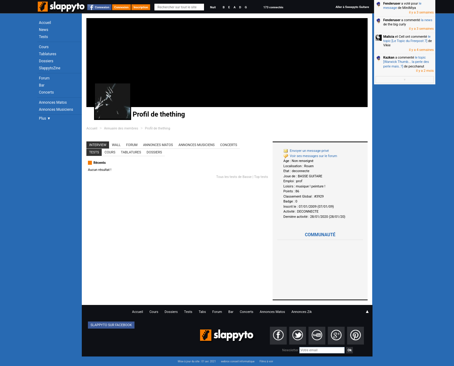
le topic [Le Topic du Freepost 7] (406, 39)
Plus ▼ (45, 118)
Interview (97, 145)
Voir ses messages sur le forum (310, 156)
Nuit (213, 7)
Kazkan (388, 58)
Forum (44, 78)
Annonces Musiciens (56, 109)
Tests (43, 37)
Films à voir (266, 361)
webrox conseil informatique (238, 361)
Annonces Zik (301, 312)
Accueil (45, 23)
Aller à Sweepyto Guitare (352, 7)
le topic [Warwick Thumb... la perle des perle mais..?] (406, 62)
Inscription (141, 7)
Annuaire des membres (121, 128)
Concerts (46, 92)
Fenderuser (391, 4)
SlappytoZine (49, 68)
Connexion (102, 7)
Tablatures (47, 54)
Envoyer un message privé (306, 151)
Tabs (202, 312)
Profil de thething (157, 128)
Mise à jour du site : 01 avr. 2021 (197, 361)
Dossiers (46, 61)
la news (426, 20)
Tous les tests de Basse (234, 177)
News (43, 30)
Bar (41, 85)
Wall (116, 145)
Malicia (388, 37)
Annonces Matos (53, 102)
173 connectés (273, 7)
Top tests (261, 177)
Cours (44, 47)
